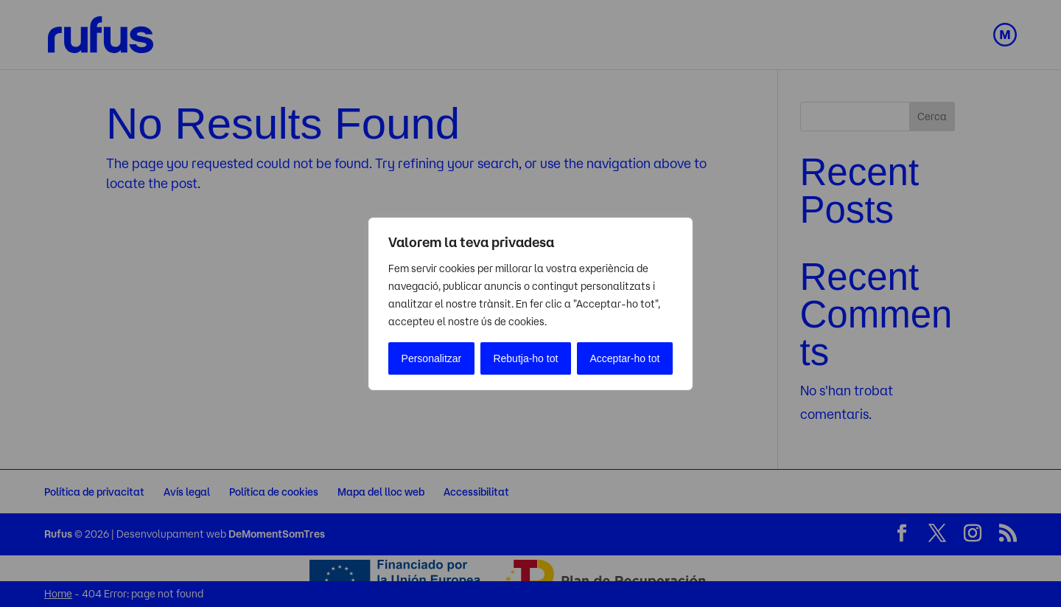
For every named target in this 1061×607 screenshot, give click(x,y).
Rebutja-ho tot (525, 358)
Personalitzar (432, 358)
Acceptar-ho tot (625, 358)
